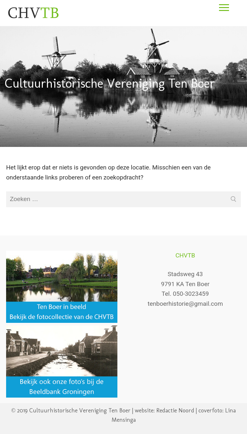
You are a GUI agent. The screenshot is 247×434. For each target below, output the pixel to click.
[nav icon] (224, 14)
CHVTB (185, 255)
